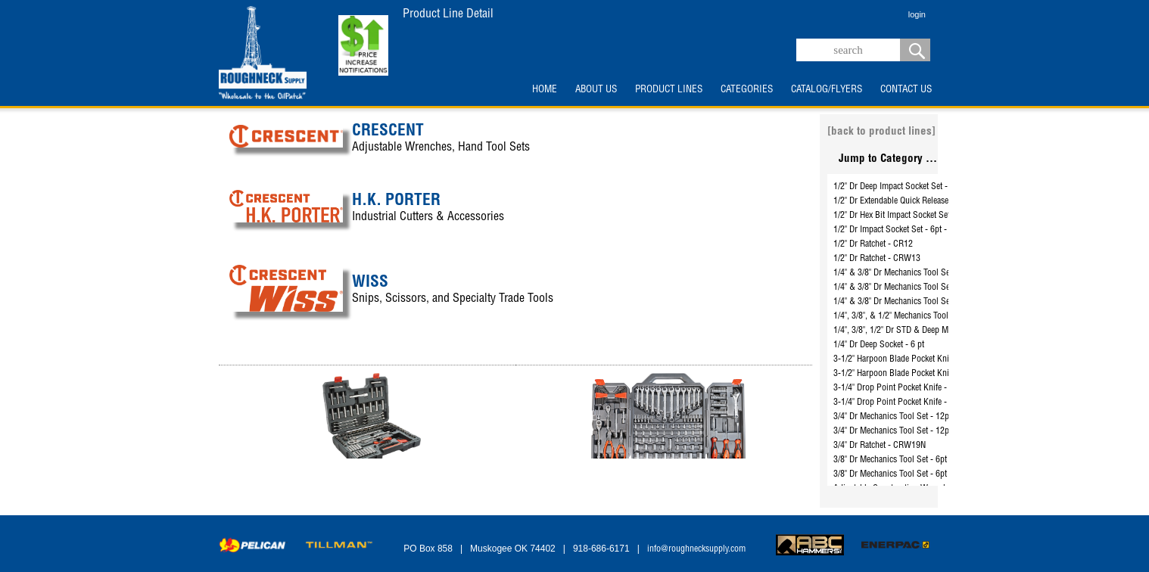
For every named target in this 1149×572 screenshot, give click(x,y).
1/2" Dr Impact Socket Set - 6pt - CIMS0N (906, 230)
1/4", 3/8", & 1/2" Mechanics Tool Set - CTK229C (918, 316)
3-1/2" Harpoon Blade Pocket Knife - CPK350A (915, 359)
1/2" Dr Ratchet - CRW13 (876, 258)
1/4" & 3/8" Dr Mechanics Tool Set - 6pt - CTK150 (920, 287)
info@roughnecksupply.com (696, 549)
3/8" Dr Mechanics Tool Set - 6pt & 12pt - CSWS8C (923, 460)
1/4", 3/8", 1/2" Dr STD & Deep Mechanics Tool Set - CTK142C (942, 330)
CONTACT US (906, 90)
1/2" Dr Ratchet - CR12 (873, 244)
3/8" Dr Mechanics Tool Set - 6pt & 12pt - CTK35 (919, 474)
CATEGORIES (747, 90)
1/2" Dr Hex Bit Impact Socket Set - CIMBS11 (912, 215)
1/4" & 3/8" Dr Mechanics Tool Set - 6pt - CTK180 (920, 301)
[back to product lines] (881, 132)
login (917, 14)
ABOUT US (596, 90)
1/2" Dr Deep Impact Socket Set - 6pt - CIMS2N (915, 186)
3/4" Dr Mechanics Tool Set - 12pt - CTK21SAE (915, 431)
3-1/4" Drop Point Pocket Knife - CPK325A (908, 388)
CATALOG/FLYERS (826, 90)
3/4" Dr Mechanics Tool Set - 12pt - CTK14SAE (915, 416)
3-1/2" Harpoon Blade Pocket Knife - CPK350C (915, 373)
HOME (544, 90)
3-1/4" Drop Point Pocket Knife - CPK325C (908, 402)
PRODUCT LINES (668, 90)
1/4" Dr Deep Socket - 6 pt (878, 345)
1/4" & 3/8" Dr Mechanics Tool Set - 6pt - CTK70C (920, 273)
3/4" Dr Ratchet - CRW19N (879, 445)
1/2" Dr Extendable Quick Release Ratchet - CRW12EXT (929, 201)
